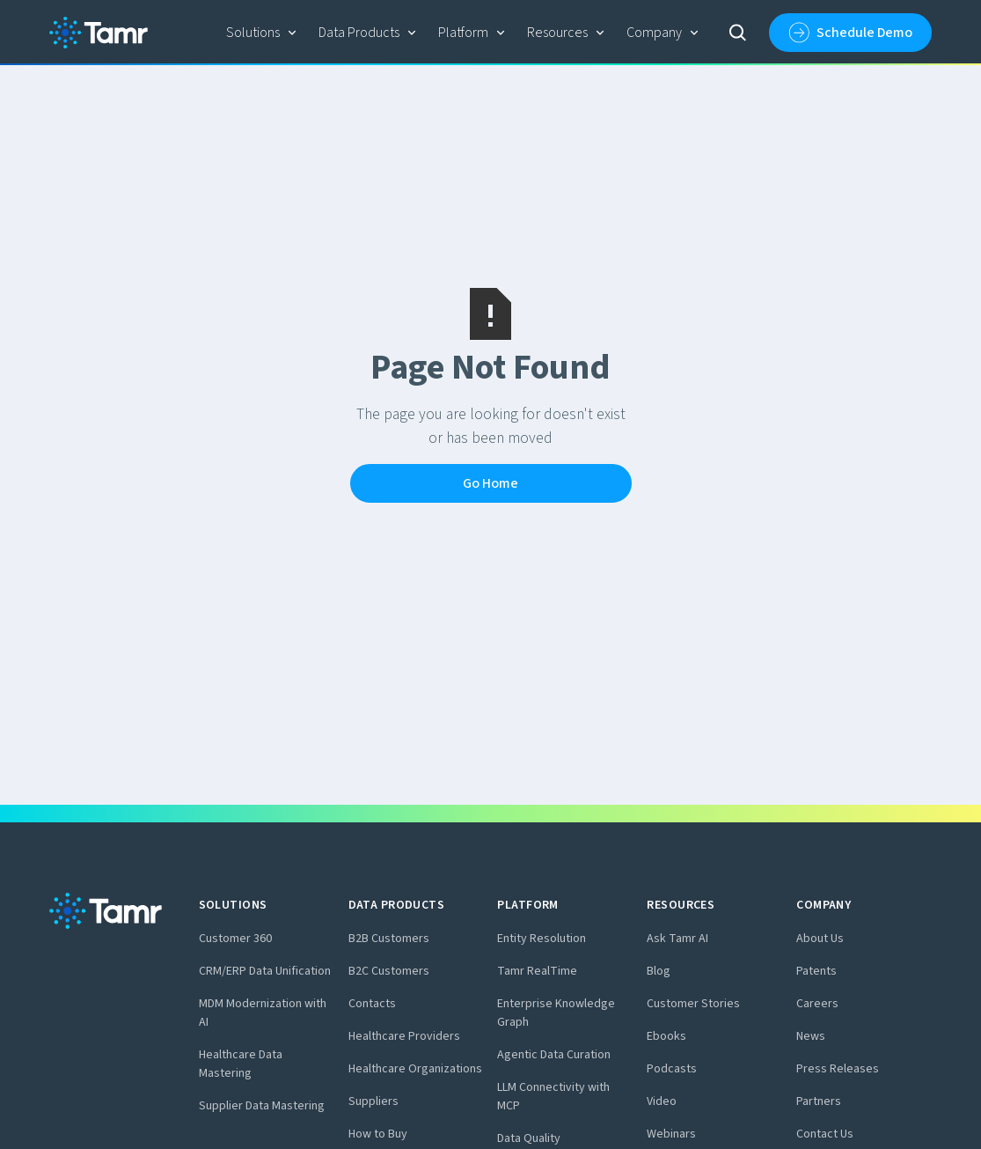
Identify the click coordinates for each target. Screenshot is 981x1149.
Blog (658, 971)
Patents (816, 971)
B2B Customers (388, 938)
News (810, 1036)
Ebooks (666, 1036)
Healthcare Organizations (415, 1069)
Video (662, 1101)
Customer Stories (693, 1004)
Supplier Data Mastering (262, 1106)
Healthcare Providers (404, 1036)
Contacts (372, 1004)
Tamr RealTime (537, 971)
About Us (820, 938)
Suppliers (373, 1101)
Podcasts (672, 1069)
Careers (817, 1004)
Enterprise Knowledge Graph (556, 1013)
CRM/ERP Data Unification (265, 971)
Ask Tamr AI (677, 938)
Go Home (490, 483)
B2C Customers (388, 971)
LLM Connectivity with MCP (553, 1097)
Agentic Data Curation (554, 1055)
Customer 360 (235, 938)
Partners (818, 1101)
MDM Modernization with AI (262, 1013)
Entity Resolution (541, 938)
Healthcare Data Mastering (240, 1064)
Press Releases (837, 1069)
